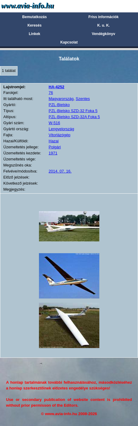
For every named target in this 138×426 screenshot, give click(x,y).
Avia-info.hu (38, 5)
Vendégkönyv (103, 34)
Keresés (34, 25)
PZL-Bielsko (59, 104)
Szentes (83, 98)
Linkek (34, 34)
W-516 (54, 123)
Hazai (54, 141)
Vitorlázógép (59, 135)
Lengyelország (61, 129)
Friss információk (103, 17)
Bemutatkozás (34, 17)
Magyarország (61, 98)
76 (51, 92)
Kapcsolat (69, 42)
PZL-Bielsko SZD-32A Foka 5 (74, 117)
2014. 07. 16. (60, 171)
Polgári (55, 147)
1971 (53, 153)
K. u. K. (103, 25)
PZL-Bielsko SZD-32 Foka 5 (73, 110)
